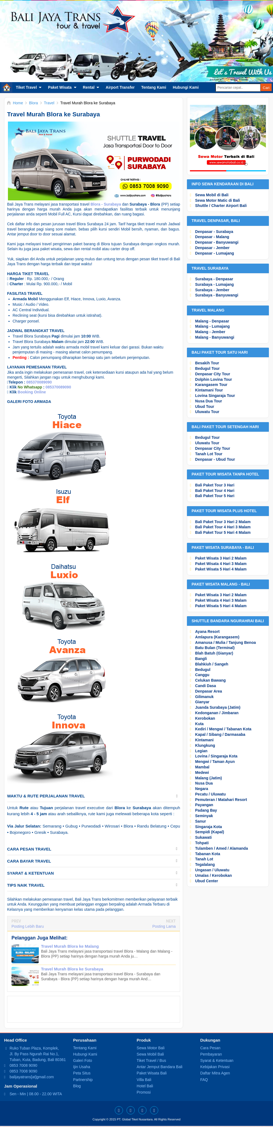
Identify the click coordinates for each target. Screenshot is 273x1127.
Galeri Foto (82, 1060)
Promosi (144, 1092)
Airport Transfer (120, 87)
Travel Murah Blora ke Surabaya (72, 969)
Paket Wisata (60, 87)
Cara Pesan (210, 1048)
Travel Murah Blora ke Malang (70, 946)
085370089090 (39, 382)
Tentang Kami (153, 87)
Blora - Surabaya (105, 204)
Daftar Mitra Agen (215, 1073)
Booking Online (32, 392)
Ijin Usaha (81, 1067)
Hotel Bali (145, 1086)
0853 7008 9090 (23, 1065)
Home (6, 87)
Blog (77, 1086)
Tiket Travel (26, 87)
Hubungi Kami (186, 87)
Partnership (83, 1079)
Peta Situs (82, 1073)
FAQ (204, 1079)
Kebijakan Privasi (215, 1067)
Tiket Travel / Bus (151, 1060)
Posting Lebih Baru (27, 926)
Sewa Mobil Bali (150, 1054)
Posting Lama (164, 926)
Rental (89, 87)
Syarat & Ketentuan (216, 1060)
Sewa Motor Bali (151, 1048)
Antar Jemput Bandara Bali (159, 1067)
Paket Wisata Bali (152, 1073)
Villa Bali (144, 1079)
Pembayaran (211, 1054)
